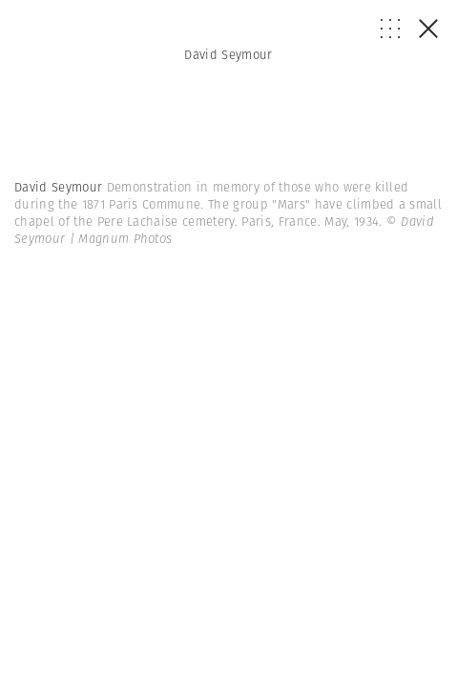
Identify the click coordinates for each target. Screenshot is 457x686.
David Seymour (228, 55)
